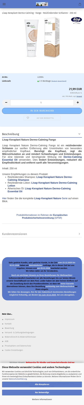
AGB (6, 341)
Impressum (9, 319)
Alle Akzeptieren (42, 384)
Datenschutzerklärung (18, 379)
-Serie (50, 198)
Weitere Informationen (42, 399)
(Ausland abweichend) (58, 81)
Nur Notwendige (42, 392)
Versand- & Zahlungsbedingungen (19, 332)
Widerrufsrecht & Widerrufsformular (20, 337)
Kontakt (8, 324)
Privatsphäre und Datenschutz (18, 346)
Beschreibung (10, 134)
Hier (4, 198)
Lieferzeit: (6, 81)
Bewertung (9, 328)
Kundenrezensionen (14, 234)
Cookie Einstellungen (14, 350)
